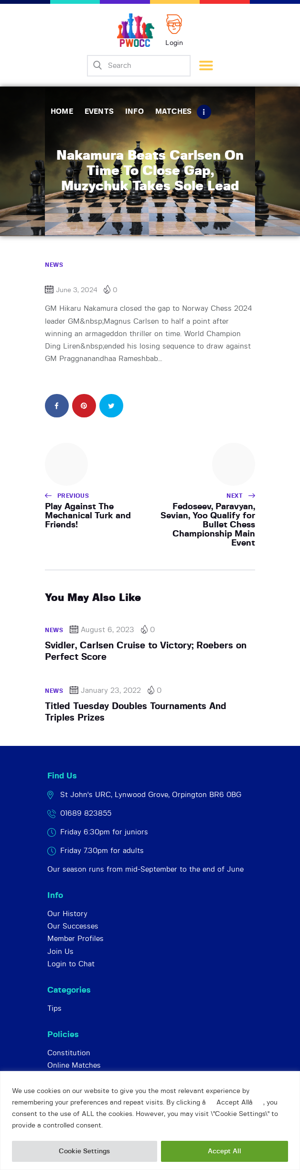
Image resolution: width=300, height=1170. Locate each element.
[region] (150, 1120)
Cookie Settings (84, 1151)
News (54, 265)
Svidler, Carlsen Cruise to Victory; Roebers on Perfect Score (145, 651)
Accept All (224, 1151)
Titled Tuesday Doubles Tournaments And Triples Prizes (135, 712)
